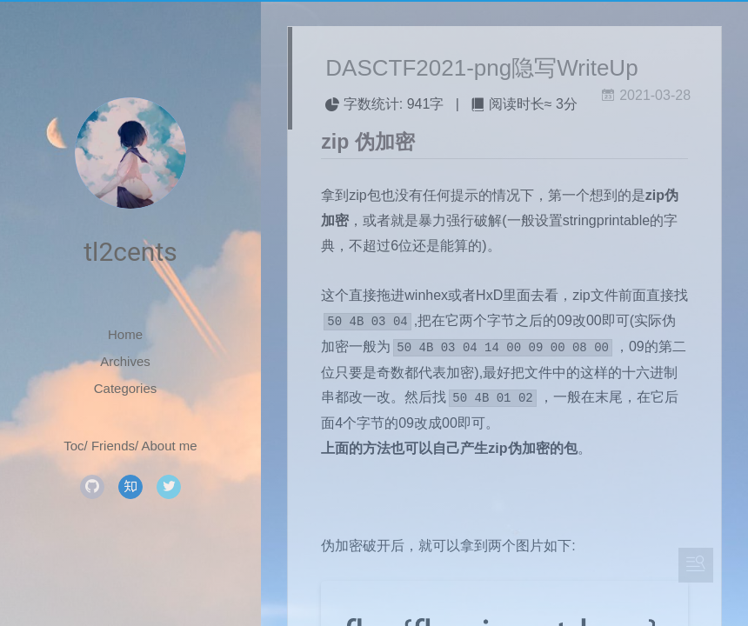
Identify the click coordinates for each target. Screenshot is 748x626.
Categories (125, 388)
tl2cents (130, 251)
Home (125, 334)
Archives (125, 361)
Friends (113, 445)
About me (169, 445)
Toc (73, 445)
